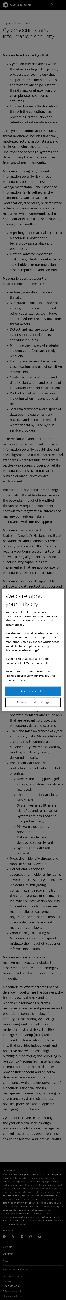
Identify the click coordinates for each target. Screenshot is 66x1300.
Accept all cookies (33, 691)
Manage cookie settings (33, 702)
